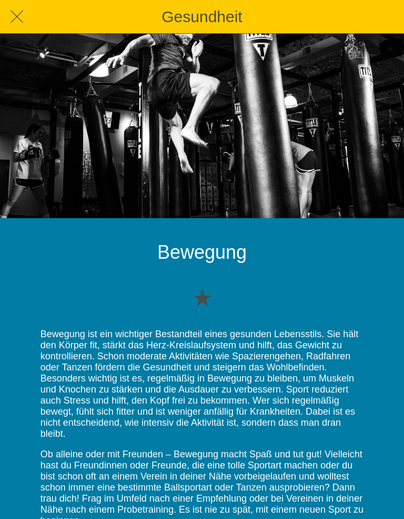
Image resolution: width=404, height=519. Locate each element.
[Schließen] (17, 17)
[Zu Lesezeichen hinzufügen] (202, 297)
